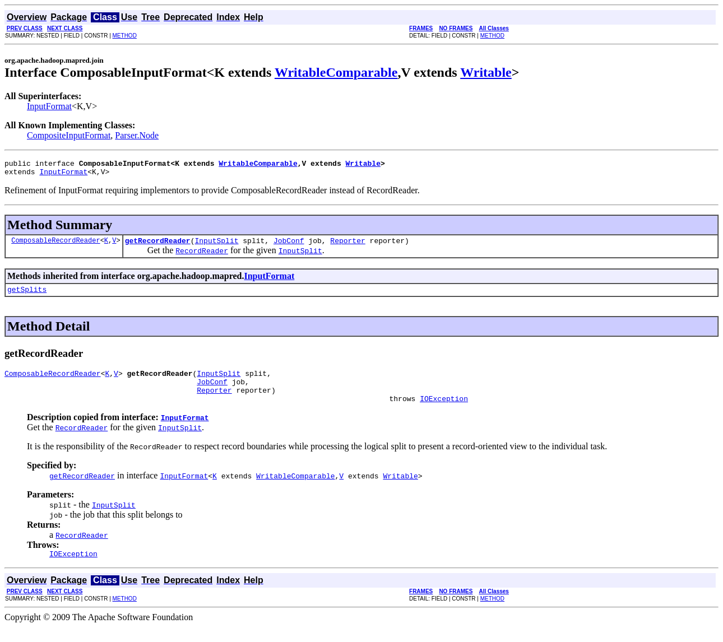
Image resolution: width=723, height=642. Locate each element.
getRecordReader (158, 245)
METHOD (125, 35)
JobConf (289, 245)
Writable (486, 72)
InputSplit (216, 245)
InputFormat (49, 106)
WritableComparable (336, 72)
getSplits (27, 296)
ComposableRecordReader (55, 245)
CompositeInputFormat (68, 135)
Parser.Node (137, 135)
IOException (444, 412)
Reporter (347, 245)
